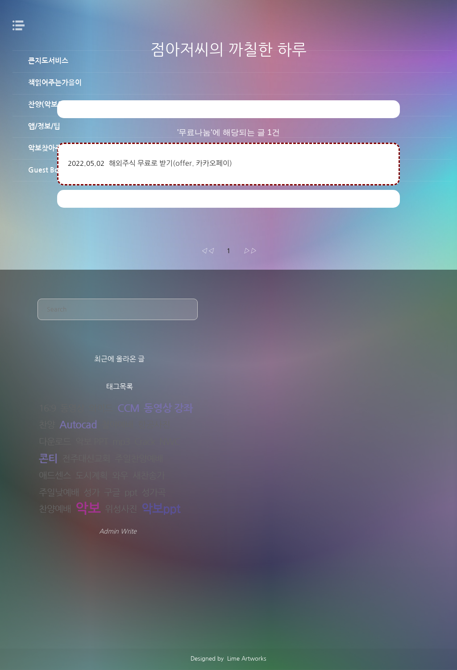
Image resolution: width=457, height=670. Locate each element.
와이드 (101, 408)
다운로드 (55, 441)
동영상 (72, 408)
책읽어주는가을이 (55, 82)
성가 (91, 492)
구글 (112, 492)
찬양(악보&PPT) (53, 104)
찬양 (47, 424)
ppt (131, 492)
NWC (169, 441)
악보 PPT (91, 441)
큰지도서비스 (48, 61)
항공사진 (154, 424)
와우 (120, 475)
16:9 (47, 408)
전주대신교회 (86, 458)
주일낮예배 (59, 492)
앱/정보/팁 (44, 126)
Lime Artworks (245, 659)
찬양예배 (55, 509)
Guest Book (47, 170)
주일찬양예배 (139, 458)
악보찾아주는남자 (55, 148)
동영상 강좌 (168, 408)
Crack (144, 441)
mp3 (121, 441)
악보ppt (160, 509)
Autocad (78, 425)
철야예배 (117, 424)
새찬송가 (149, 475)
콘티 (48, 459)
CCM (128, 408)
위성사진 (121, 509)
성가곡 (153, 492)
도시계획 (91, 475)
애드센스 (55, 475)
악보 (87, 509)
